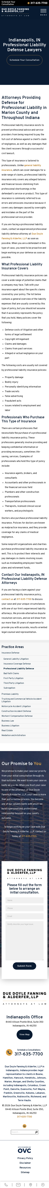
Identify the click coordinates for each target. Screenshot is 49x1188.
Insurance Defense (10, 653)
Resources (25, 1167)
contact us (7, 599)
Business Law (8, 721)
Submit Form (24, 966)
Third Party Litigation (14, 683)
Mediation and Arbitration (14, 735)
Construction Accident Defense (16, 711)
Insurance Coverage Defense (17, 664)
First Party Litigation (13, 678)
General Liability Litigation (16, 659)
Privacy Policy (25, 1158)
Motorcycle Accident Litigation (16, 706)
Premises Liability (10, 694)
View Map (24, 1034)
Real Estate (7, 730)
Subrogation (9, 688)
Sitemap (25, 1172)
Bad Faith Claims (11, 673)
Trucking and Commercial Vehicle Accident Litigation (22, 700)
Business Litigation (10, 726)
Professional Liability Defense (19, 668)
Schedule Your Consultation (24, 60)
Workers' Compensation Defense (17, 716)
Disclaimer (25, 1163)
